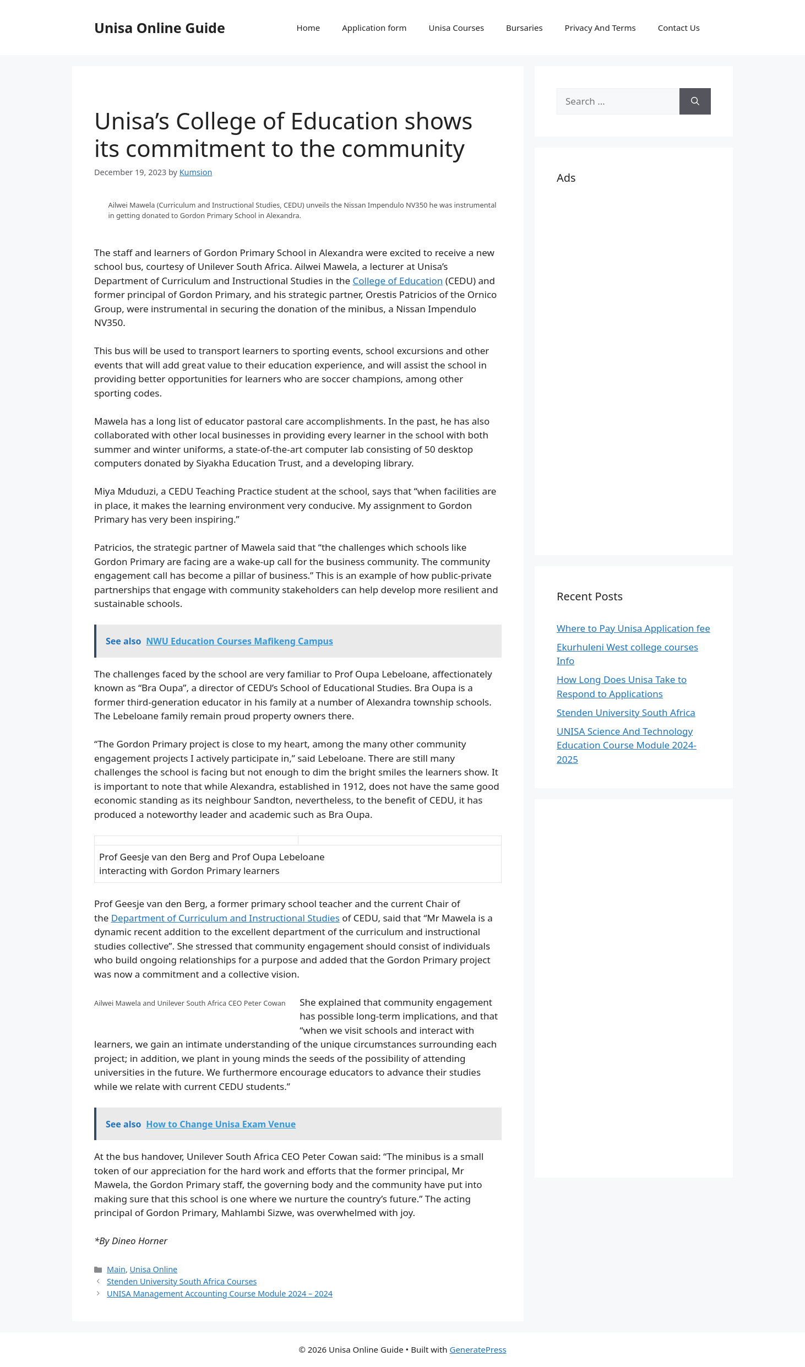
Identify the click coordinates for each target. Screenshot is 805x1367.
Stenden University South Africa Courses (182, 1281)
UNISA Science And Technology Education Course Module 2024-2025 (627, 745)
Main (116, 1269)
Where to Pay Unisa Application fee (633, 628)
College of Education (398, 280)
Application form (374, 27)
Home (308, 27)
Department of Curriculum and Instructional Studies (225, 918)
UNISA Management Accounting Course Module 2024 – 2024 (220, 1293)
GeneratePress (477, 1349)
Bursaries (524, 27)
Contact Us (679, 27)
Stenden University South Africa (626, 712)
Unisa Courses (456, 27)
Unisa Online (154, 1269)
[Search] (695, 101)
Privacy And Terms (600, 27)
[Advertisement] (634, 368)
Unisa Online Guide (159, 27)
